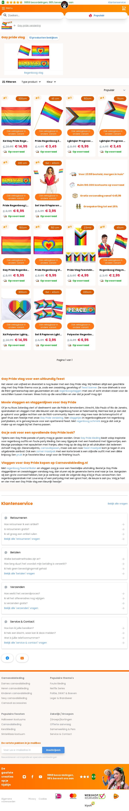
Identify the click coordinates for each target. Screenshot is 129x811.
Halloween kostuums (13, 719)
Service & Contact (61, 734)
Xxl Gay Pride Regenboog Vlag (22, 141)
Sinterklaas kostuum (13, 734)
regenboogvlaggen (70, 391)
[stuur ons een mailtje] (22, 658)
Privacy (32, 798)
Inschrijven (53, 750)
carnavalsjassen (50, 448)
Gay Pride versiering (51, 417)
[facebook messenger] (7, 658)
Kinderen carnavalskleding (16, 693)
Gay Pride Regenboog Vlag (20, 270)
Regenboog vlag (33, 72)
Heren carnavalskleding (15, 688)
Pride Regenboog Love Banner (22, 205)
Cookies (43, 798)
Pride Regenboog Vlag (49, 270)
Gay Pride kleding (90, 438)
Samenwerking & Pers (62, 729)
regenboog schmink (88, 421)
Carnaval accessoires (14, 703)
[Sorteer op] (115, 90)
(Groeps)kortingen (61, 719)
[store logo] (64, 6)
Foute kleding (58, 683)
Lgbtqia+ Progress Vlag (82, 141)
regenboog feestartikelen (21, 468)
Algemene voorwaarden (8, 800)
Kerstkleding (8, 729)
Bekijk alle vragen (118, 503)
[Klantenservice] (118, 2)
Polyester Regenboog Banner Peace (90, 334)
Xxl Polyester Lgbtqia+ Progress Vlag (26, 334)
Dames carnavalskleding (15, 683)
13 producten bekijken (43, 37)
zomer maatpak (45, 451)
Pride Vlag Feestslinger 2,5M (85, 270)
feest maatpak (92, 448)
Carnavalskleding (11, 724)
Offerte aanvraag (60, 724)
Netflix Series (57, 688)
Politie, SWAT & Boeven (63, 693)
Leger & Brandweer (61, 698)
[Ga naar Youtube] (40, 776)
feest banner (89, 387)
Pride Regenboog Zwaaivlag (53, 141)
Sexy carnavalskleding (14, 698)
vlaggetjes (76, 417)
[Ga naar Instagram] (24, 776)
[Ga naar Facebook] (32, 776)
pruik (19, 454)
